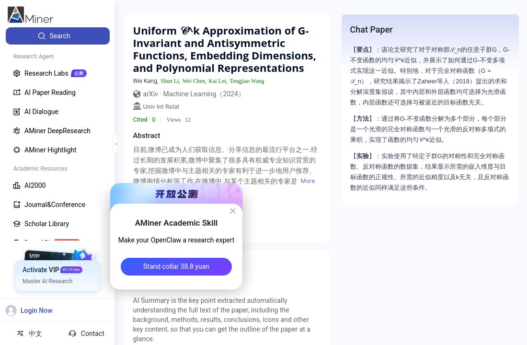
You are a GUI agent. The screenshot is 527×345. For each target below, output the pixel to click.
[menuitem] (58, 36)
